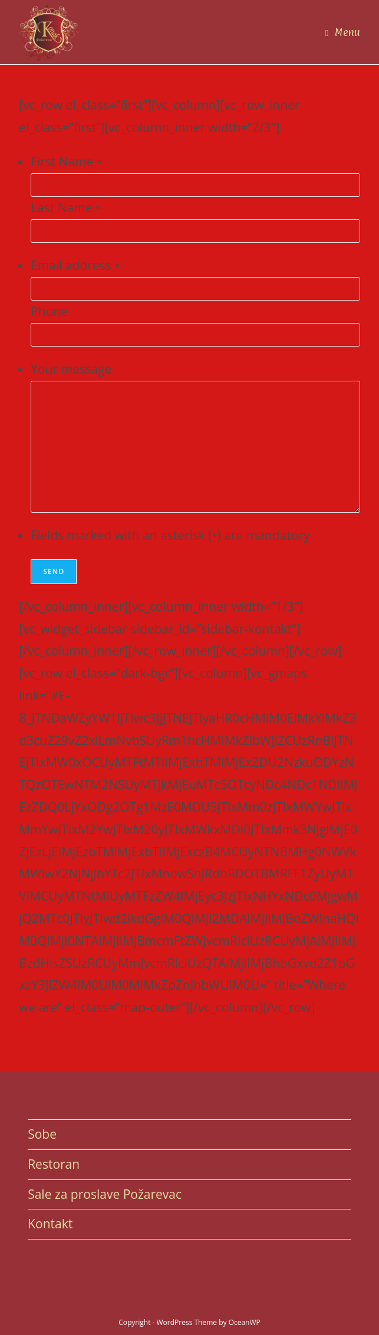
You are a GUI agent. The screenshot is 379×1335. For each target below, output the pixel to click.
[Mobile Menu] (342, 32)
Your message (71, 369)
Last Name (66, 207)
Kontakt (50, 1223)
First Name (66, 161)
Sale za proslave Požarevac (105, 1194)
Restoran (54, 1164)
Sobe (42, 1134)
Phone (49, 311)
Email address (75, 265)
